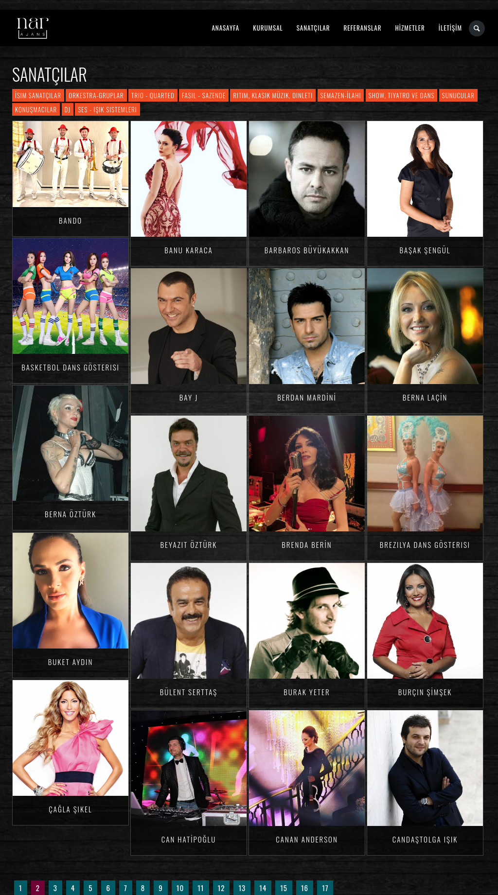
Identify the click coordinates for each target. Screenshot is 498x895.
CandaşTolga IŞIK (425, 839)
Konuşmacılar (36, 109)
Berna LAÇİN (425, 397)
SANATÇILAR (313, 28)
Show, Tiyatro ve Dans (402, 95)
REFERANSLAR (363, 28)
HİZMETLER (410, 28)
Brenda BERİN (307, 544)
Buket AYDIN (70, 661)
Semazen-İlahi (340, 95)
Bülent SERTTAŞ (189, 691)
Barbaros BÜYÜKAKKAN (307, 250)
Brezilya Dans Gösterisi (425, 544)
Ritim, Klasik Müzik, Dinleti (273, 95)
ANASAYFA (225, 28)
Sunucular (458, 95)
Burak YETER (307, 691)
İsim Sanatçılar (38, 95)
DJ (68, 109)
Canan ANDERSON (307, 839)
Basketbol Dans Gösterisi (70, 367)
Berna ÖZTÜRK (70, 514)
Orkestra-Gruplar (96, 95)
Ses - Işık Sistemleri (107, 109)
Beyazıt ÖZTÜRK (188, 544)
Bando (70, 220)
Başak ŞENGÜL (424, 250)
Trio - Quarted (153, 95)
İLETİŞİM (450, 28)
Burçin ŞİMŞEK (425, 691)
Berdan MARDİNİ (307, 397)
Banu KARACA (188, 250)
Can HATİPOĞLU (188, 839)
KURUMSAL (268, 28)
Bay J (188, 397)
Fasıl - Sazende (204, 95)
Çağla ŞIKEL (70, 809)
